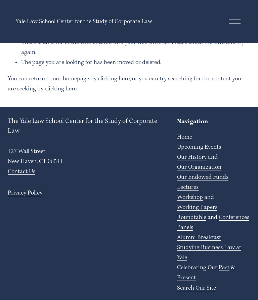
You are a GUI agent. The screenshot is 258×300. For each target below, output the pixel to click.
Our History (192, 157)
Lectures (188, 187)
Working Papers (197, 207)
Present (186, 277)
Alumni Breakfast (199, 237)
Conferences (234, 217)
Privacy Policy (25, 193)
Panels (185, 227)
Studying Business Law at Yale (209, 252)
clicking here (114, 78)
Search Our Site (196, 288)
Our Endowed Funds (202, 177)
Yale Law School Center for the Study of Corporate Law (83, 21)
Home (184, 137)
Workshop (190, 197)
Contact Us (21, 171)
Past (224, 267)
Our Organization (199, 167)
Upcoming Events (199, 147)
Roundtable (191, 217)
